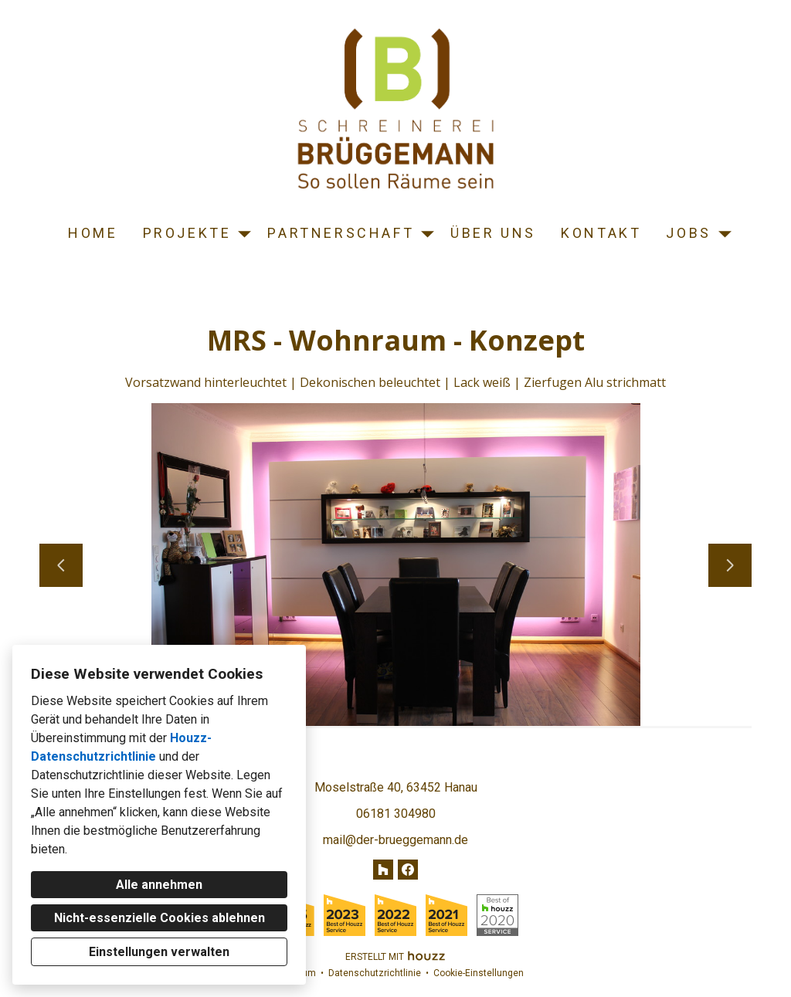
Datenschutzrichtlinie (374, 973)
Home (92, 233)
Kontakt (601, 233)
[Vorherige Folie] (61, 565)
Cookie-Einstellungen (478, 973)
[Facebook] (408, 870)
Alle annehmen (159, 884)
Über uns (493, 233)
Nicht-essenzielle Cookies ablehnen (159, 918)
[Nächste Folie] (730, 565)
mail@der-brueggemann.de (395, 840)
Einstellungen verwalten (159, 951)
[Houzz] (383, 870)
